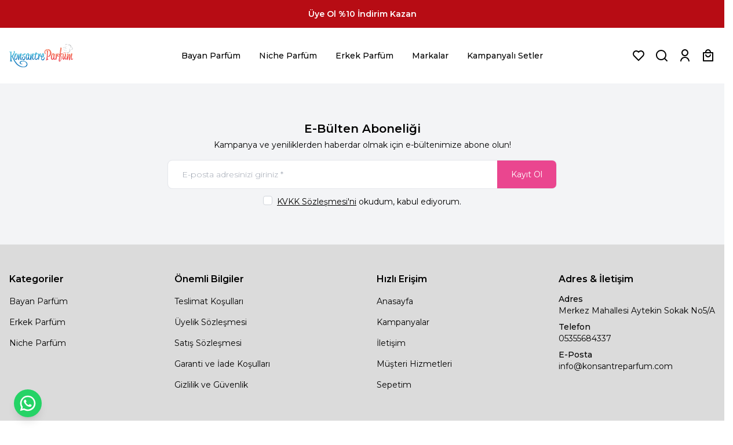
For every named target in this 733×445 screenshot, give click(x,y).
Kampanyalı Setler (505, 55)
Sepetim (394, 385)
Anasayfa (395, 301)
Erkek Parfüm (364, 55)
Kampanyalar (403, 322)
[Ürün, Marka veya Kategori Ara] (662, 56)
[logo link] (55, 55)
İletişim (391, 343)
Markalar (430, 55)
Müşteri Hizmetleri (414, 364)
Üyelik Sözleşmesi (210, 322)
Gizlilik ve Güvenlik (211, 385)
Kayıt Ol (526, 174)
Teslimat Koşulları (208, 301)
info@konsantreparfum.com (616, 366)
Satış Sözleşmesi (208, 343)
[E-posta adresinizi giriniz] (362, 174)
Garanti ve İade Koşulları (222, 364)
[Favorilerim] (639, 56)
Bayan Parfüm (210, 55)
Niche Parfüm (288, 55)
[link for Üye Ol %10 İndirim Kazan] (362, 14)
